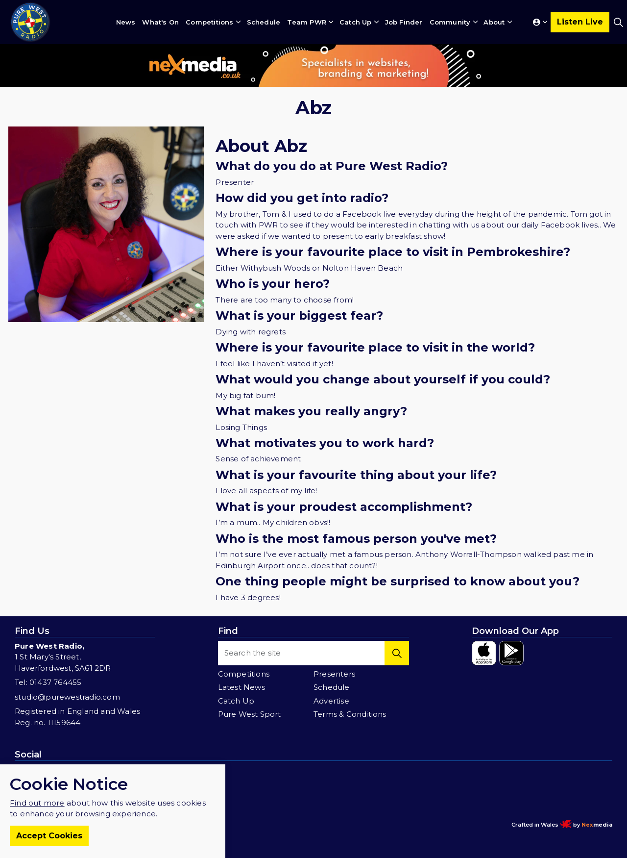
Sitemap (209, 824)
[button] (397, 653)
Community (450, 22)
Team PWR (306, 22)
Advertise (331, 701)
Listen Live (580, 22)
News (126, 22)
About (494, 22)
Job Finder (404, 22)
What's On (160, 22)
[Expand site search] (618, 22)
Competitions (209, 22)
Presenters (334, 674)
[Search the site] (314, 653)
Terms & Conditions (350, 714)
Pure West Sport (249, 714)
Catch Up (355, 22)
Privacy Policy (172, 824)
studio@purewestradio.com (67, 697)
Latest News (241, 687)
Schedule (264, 22)
